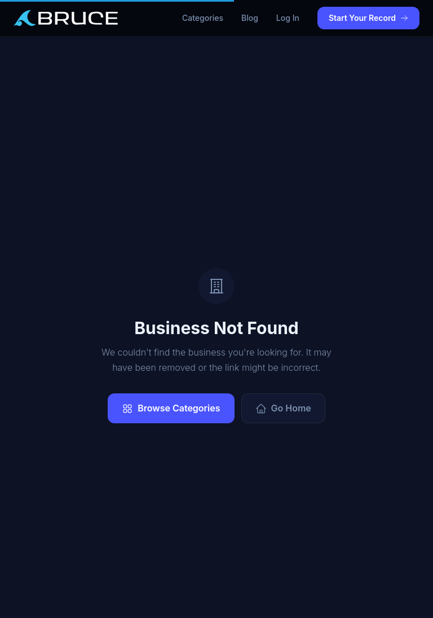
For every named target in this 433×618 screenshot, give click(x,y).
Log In (287, 18)
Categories (202, 18)
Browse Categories (171, 408)
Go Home (283, 408)
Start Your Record (368, 18)
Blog (249, 18)
